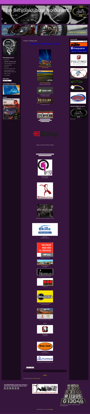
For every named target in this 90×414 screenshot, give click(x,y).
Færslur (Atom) (36, 378)
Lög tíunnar (6, 59)
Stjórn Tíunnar (7, 73)
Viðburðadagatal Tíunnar (10, 63)
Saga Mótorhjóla (8, 65)
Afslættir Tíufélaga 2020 (10, 61)
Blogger (51, 409)
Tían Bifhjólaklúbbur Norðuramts (36, 10)
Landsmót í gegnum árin (9, 68)
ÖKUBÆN (6, 67)
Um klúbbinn (7, 75)
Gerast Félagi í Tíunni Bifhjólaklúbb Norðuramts (10, 71)
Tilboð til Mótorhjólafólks (45, 82)
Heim (45, 375)
